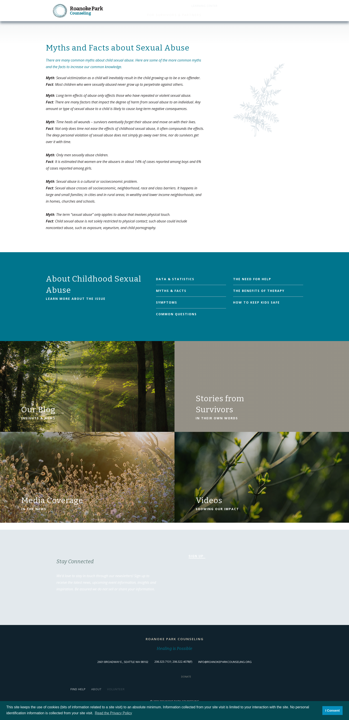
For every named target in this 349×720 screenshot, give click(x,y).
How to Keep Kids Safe (256, 302)
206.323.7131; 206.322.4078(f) (173, 662)
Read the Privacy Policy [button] (113, 713)
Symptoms (166, 302)
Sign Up (196, 556)
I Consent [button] (332, 710)
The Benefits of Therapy (258, 291)
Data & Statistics (175, 279)
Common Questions (176, 314)
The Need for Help (252, 279)
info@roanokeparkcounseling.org (225, 662)
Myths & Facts (171, 291)
